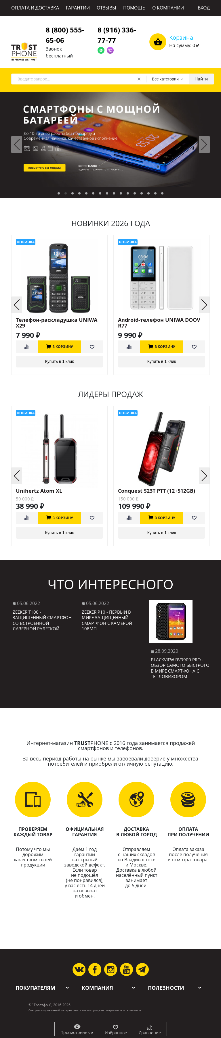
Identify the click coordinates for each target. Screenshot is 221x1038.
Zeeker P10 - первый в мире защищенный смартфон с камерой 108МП (107, 620)
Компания (97, 988)
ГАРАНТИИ (78, 8)
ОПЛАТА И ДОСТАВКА (35, 8)
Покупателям (35, 988)
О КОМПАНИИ (168, 8)
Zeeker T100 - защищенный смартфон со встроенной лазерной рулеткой (42, 620)
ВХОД (204, 8)
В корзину (59, 346)
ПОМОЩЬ (134, 8)
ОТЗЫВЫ (106, 8)
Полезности (166, 988)
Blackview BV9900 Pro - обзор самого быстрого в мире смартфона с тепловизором (180, 668)
